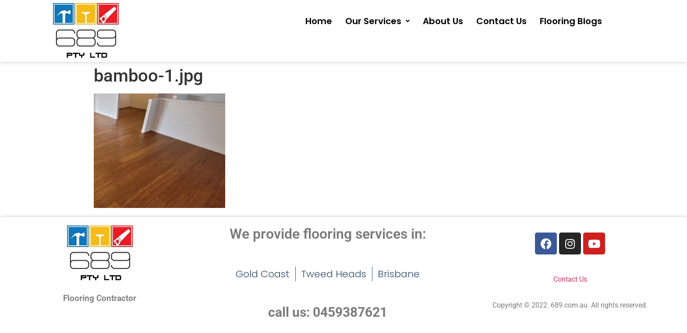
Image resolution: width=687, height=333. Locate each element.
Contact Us (501, 21)
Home (318, 21)
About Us (443, 21)
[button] (377, 21)
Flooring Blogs (571, 21)
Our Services (377, 21)
